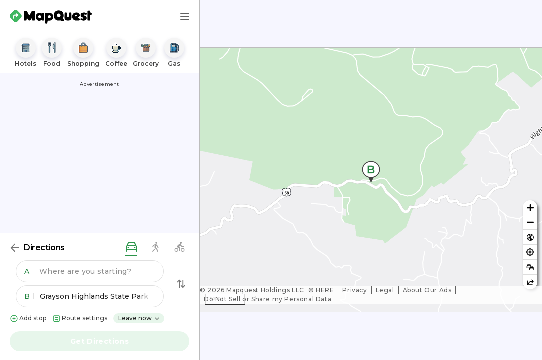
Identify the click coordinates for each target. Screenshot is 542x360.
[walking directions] (155, 247)
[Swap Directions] (181, 284)
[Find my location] (530, 252)
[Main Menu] (184, 17)
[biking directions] (179, 247)
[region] (371, 180)
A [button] (28, 271)
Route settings (79, 318)
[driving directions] (131, 247)
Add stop (28, 318)
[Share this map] (530, 282)
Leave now (139, 318)
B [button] (29, 296)
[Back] (15, 248)
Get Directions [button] (99, 341)
